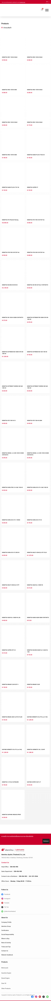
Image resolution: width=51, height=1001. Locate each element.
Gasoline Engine (6, 973)
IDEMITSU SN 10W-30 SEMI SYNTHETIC (12, 317)
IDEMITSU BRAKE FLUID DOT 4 (10, 684)
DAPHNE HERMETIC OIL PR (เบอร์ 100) (37, 717)
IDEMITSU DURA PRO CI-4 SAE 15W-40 (12, 487)
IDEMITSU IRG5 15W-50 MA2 (34, 89)
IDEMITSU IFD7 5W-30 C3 (9, 420)
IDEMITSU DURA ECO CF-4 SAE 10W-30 (37, 487)
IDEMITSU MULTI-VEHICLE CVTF (10, 585)
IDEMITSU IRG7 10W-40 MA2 (9, 57)
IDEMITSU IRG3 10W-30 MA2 (9, 122)
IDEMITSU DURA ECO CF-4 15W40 (11, 520)
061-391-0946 (33, 876)
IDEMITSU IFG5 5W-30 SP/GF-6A (10, 252)
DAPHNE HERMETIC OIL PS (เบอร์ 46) (12, 749)
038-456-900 (14, 867)
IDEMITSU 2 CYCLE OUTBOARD (10, 782)
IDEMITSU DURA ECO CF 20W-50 (10, 552)
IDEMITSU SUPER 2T (32, 187)
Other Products (5, 988)
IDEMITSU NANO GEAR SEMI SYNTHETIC (38, 617)
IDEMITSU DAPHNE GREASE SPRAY (11, 814)
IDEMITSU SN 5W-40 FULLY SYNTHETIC (37, 285)
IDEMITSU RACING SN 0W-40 (9, 285)
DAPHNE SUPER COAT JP (34, 782)
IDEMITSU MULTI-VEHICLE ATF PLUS (37, 552)
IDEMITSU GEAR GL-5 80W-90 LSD (11, 617)
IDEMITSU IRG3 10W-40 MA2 (34, 122)
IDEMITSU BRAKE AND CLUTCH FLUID (12, 717)
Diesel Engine (5, 978)
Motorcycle (4, 968)
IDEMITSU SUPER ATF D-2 (9, 650)
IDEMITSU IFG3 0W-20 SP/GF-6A (35, 252)
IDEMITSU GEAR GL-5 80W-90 (35, 585)
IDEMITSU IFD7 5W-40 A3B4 (34, 420)
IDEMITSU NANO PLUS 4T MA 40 (36, 154)
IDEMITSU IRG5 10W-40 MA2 (34, 57)
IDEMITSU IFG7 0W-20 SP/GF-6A (35, 220)
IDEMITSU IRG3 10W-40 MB (9, 154)
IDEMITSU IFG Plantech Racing (10, 220)
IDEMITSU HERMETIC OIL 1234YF (36, 749)
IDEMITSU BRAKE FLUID (33, 684)
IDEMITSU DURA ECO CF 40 (34, 520)
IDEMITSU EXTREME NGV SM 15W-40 (37, 351)
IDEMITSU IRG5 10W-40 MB (9, 89)
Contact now (22, 2)
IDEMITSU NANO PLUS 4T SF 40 (10, 187)
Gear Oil (3, 983)
